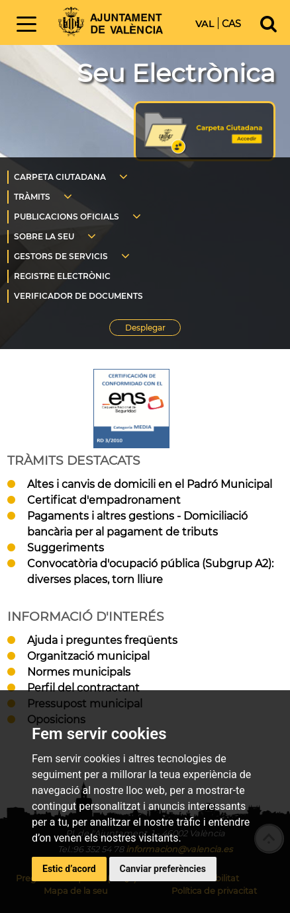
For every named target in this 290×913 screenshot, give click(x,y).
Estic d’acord (69, 868)
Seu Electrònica (176, 73)
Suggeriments (65, 547)
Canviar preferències (163, 868)
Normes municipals (78, 672)
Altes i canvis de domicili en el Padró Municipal (149, 484)
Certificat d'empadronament (104, 500)
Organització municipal (88, 656)
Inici (110, 21)
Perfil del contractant (83, 688)
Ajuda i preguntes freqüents (102, 640)
